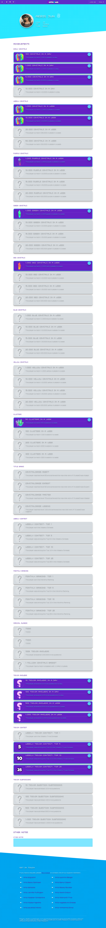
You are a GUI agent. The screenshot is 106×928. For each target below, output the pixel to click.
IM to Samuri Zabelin (63, 882)
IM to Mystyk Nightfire (32, 902)
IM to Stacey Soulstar (63, 887)
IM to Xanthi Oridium (63, 892)
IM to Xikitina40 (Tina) (63, 897)
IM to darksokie (29, 887)
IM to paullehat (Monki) (32, 907)
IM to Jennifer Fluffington (33, 892)
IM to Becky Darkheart (32, 882)
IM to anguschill (29, 877)
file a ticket (46, 873)
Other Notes (18, 837)
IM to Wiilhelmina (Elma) (64, 907)
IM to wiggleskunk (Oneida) (65, 902)
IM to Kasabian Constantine (34, 897)
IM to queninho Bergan (64, 877)
